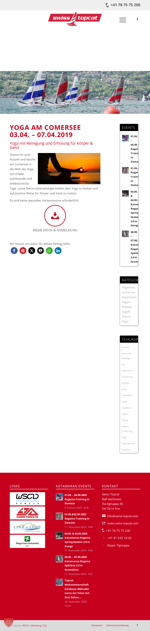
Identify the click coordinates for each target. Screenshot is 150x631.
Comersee (128, 292)
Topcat (126, 316)
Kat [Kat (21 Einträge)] (123, 364)
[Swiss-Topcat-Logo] (75, 19)
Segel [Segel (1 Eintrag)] (124, 401)
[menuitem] (111, 19)
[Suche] (111, 19)
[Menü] (120, 19)
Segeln (126, 311)
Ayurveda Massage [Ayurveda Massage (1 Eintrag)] (126, 356)
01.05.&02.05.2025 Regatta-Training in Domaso (77, 518)
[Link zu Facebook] (137, 19)
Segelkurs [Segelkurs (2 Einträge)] (126, 407)
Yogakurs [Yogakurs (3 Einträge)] (126, 449)
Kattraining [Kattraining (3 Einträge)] (127, 376)
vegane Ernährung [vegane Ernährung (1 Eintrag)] (127, 429)
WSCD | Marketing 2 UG (35, 625)
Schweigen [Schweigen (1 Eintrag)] (127, 395)
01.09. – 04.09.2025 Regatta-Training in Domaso (137, 149)
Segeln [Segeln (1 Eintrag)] (125, 413)
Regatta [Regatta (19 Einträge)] (125, 382)
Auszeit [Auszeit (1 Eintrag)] (125, 347)
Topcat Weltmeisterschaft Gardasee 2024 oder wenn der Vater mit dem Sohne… (77, 589)
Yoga (125, 321)
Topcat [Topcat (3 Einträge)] (125, 420)
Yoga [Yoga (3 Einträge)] (124, 437)
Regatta (127, 307)
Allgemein (128, 287)
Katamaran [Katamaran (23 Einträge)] (127, 370)
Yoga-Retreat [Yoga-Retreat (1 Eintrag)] (128, 443)
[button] (14, 250)
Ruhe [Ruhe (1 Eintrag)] (124, 389)
